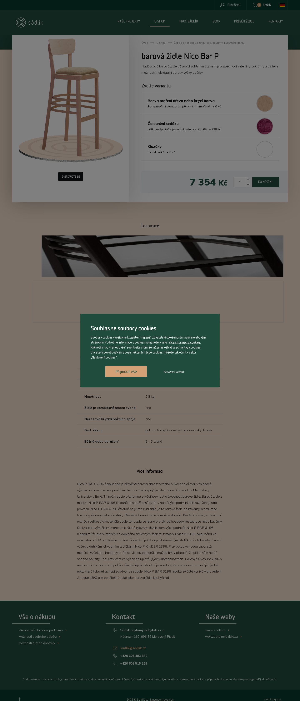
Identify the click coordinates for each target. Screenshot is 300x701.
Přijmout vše (126, 371)
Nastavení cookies (174, 371)
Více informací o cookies (184, 342)
